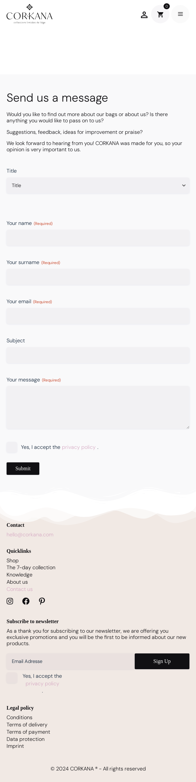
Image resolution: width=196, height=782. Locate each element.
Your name (29, 223)
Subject (16, 340)
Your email (29, 301)
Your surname (33, 262)
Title (12, 170)
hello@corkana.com (30, 534)
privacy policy (79, 447)
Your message (34, 379)
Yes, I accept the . (59, 447)
